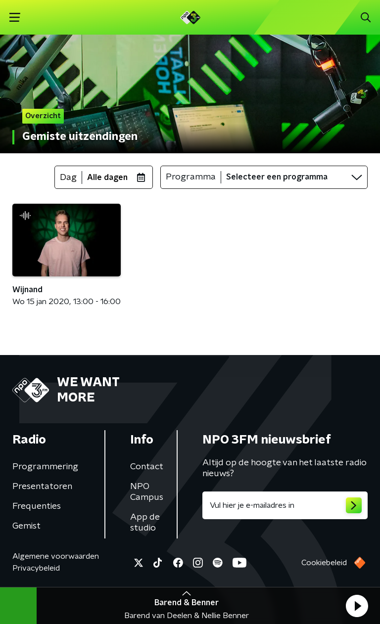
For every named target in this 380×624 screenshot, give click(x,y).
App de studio (145, 523)
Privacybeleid (36, 568)
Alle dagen (107, 177)
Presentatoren (42, 486)
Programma (191, 177)
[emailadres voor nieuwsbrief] (285, 505)
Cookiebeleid (324, 563)
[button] (357, 606)
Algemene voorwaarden (55, 556)
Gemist (26, 526)
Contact (146, 466)
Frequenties (36, 506)
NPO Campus (146, 492)
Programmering (45, 466)
